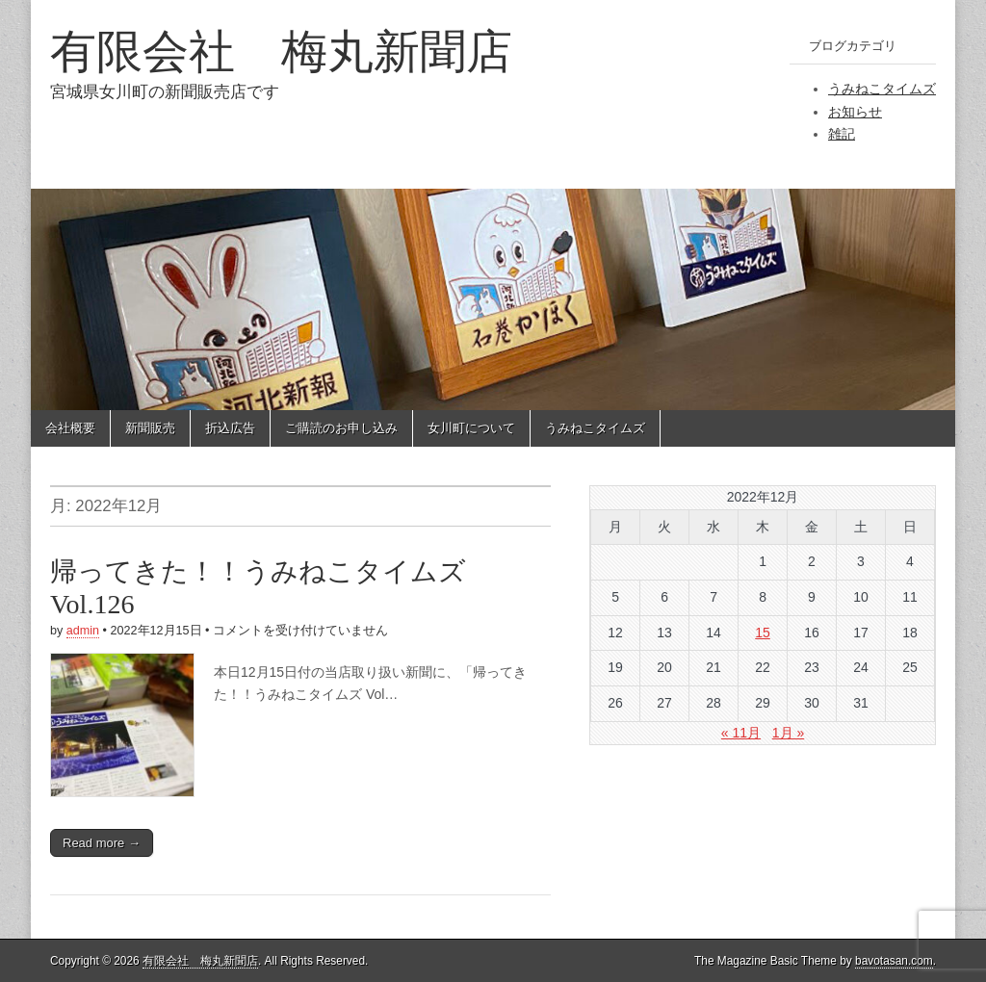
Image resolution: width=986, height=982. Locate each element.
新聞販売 (150, 428)
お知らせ (855, 111)
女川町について (471, 428)
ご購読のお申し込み (341, 428)
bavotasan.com (894, 961)
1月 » (788, 732)
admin (82, 630)
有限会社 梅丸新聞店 (281, 51)
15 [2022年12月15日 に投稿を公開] (762, 632)
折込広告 (230, 428)
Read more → (102, 843)
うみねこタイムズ (882, 88)
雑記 (841, 134)
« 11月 (741, 732)
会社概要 (70, 428)
